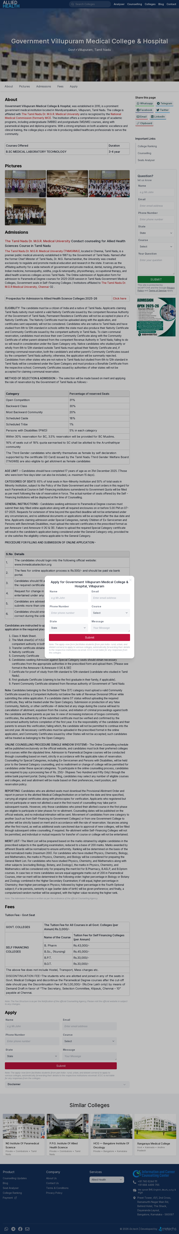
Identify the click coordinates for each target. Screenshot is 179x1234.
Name (53, 591)
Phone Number (59, 606)
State (53, 621)
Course (96, 606)
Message (98, 621)
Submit (89, 637)
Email (95, 591)
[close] (130, 580)
